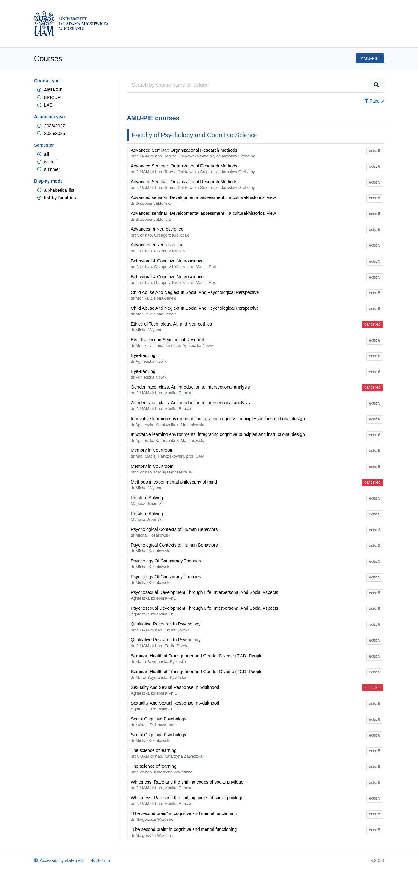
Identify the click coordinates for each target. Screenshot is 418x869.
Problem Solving (147, 500)
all (43, 154)
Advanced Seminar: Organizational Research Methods (193, 153)
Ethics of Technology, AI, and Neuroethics (171, 326)
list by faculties (56, 197)
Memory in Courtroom (168, 453)
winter (46, 161)
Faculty (374, 100)
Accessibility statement (59, 860)
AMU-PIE (49, 89)
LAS (44, 105)
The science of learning (167, 753)
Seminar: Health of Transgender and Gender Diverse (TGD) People (197, 658)
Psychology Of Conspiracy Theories (166, 563)
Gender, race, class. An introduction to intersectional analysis (190, 390)
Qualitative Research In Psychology (165, 626)
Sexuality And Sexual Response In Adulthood (175, 690)
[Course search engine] (248, 85)
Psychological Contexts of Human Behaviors (174, 532)
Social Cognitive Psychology (158, 721)
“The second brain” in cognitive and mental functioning (184, 816)
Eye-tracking (148, 358)
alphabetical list (55, 190)
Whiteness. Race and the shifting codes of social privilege (187, 784)
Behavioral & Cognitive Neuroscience (173, 263)
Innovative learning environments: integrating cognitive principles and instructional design (218, 421)
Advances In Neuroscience (160, 231)
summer (48, 169)
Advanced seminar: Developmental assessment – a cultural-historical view (203, 200)
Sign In (100, 860)
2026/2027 (51, 125)
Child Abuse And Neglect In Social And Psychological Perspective (195, 295)
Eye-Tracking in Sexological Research (172, 342)
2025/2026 (51, 133)
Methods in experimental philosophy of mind (174, 484)
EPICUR (49, 97)
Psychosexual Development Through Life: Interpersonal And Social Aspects (204, 595)
